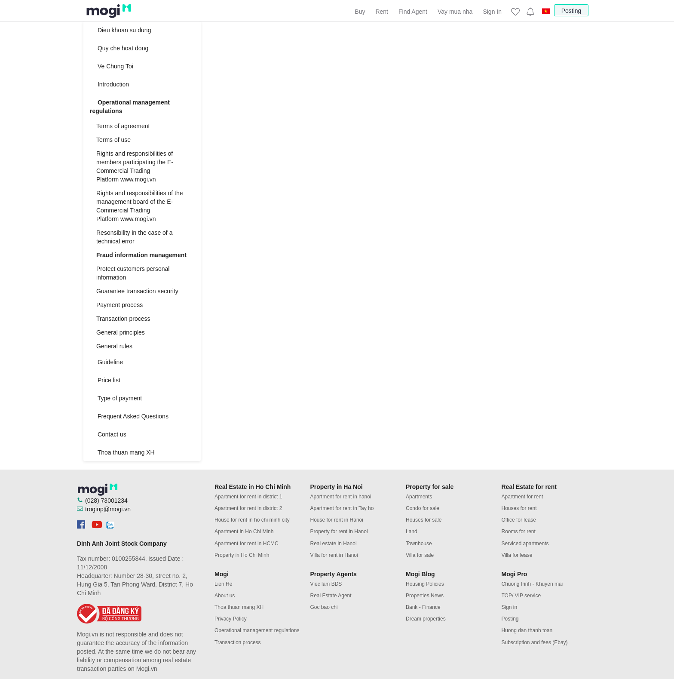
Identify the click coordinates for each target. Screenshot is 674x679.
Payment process (119, 304)
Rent (381, 11)
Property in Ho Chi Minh (241, 555)
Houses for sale (423, 520)
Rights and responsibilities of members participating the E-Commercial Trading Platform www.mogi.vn (134, 166)
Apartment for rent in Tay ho (342, 508)
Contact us (108, 434)
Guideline (106, 362)
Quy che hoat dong (119, 48)
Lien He (223, 584)
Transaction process (123, 318)
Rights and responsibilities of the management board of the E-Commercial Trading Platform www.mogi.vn (139, 206)
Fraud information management (141, 255)
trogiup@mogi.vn (108, 509)
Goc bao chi (324, 607)
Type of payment (116, 398)
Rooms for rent (519, 531)
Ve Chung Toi (111, 66)
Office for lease (519, 520)
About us (224, 596)
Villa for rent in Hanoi (334, 555)
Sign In (492, 11)
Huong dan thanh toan (527, 630)
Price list (105, 380)
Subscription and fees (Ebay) (535, 642)
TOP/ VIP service (521, 596)
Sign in (510, 607)
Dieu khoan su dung (120, 30)
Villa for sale (420, 555)
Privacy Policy (230, 619)
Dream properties (426, 619)
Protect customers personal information (132, 273)
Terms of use (113, 139)
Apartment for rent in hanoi (340, 497)
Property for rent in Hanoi (339, 531)
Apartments (419, 497)
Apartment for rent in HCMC (246, 544)
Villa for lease (517, 555)
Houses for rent (519, 508)
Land (411, 531)
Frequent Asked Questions (129, 416)
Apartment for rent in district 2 (248, 508)
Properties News (425, 596)
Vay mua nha (455, 11)
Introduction (109, 84)
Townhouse (419, 544)
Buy (360, 11)
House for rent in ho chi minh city (252, 520)
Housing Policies (425, 584)
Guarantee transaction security (137, 291)
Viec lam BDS (326, 584)
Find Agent (412, 11)
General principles (120, 332)
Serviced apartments (525, 544)
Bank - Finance (423, 607)
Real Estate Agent (331, 596)
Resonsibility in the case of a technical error (134, 237)
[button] (530, 11)
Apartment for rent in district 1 (248, 497)
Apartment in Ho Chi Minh (243, 531)
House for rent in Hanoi (336, 520)
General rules (114, 346)
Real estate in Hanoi (333, 544)
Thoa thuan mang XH (122, 452)
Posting (571, 10)
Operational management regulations (130, 106)
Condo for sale (422, 508)
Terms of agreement (123, 126)
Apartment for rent (522, 497)
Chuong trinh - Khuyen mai (532, 584)
